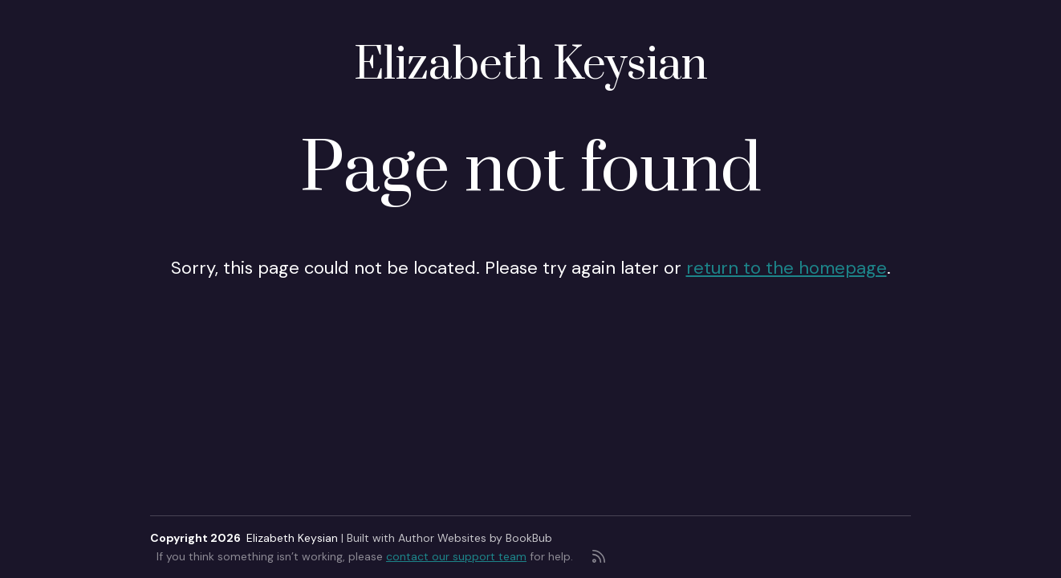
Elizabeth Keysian (531, 65)
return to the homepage (786, 267)
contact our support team (456, 556)
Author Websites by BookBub (475, 538)
